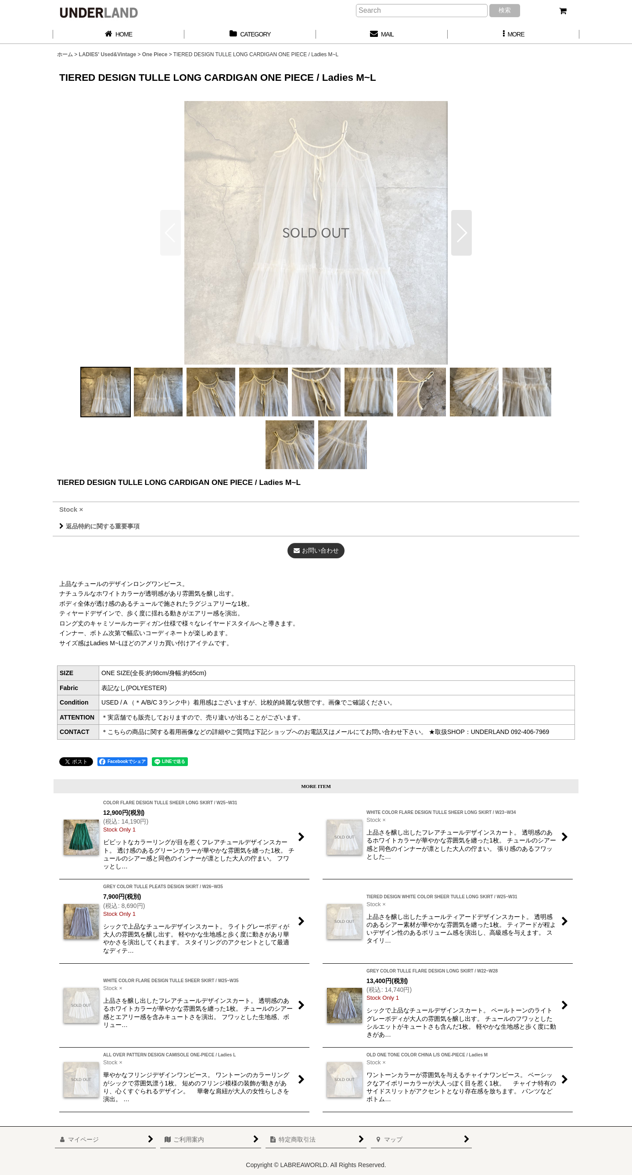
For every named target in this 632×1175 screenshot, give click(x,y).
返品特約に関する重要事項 (99, 526)
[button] (513, 34)
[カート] (563, 11)
